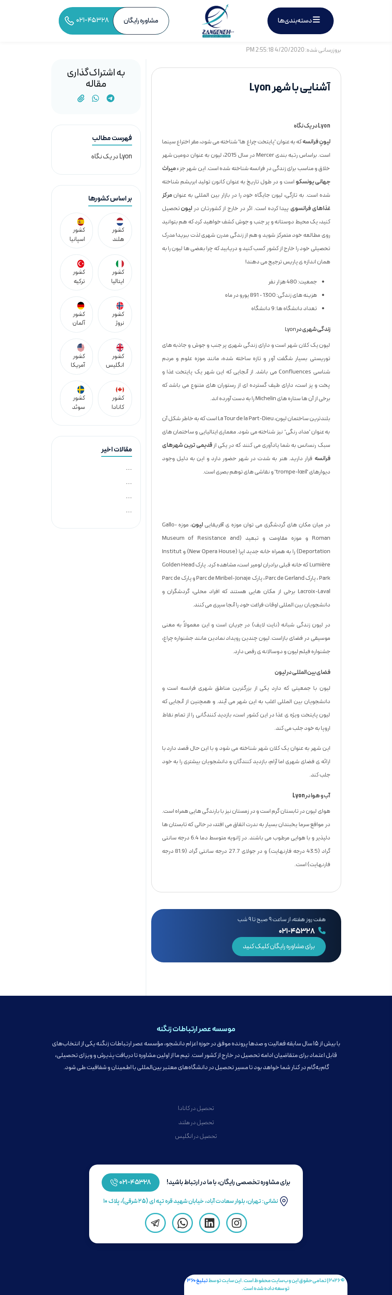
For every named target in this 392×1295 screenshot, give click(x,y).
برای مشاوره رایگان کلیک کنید (279, 947)
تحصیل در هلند (196, 1122)
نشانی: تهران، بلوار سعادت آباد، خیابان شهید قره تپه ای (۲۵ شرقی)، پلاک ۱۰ (196, 1201)
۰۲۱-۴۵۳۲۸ (302, 931)
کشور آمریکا (78, 356)
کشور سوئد (78, 399)
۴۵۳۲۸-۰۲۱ (135, 1182)
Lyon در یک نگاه (111, 157)
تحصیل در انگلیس (196, 1136)
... (129, 468)
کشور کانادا (118, 399)
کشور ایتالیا (117, 273)
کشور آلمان (78, 315)
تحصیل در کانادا (196, 1108)
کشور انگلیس (115, 356)
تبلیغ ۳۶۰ (197, 1281)
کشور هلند (118, 231)
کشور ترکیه (79, 273)
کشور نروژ (118, 315)
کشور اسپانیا (77, 231)
